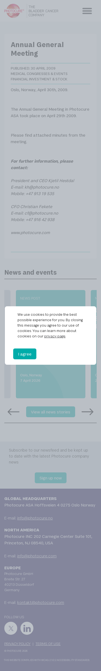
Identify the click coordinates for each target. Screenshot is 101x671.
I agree (25, 354)
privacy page (54, 336)
